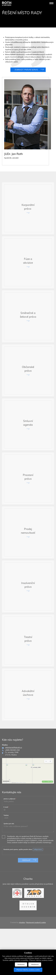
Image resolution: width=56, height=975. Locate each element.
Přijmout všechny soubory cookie (28, 970)
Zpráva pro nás (9, 844)
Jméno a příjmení (10, 819)
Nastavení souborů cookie (36, 943)
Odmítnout (35, 964)
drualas (22, 943)
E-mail (6, 828)
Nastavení (21, 964)
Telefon (6, 836)
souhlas (29, 956)
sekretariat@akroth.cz (13, 768)
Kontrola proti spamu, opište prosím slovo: (24, 870)
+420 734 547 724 (12, 771)
